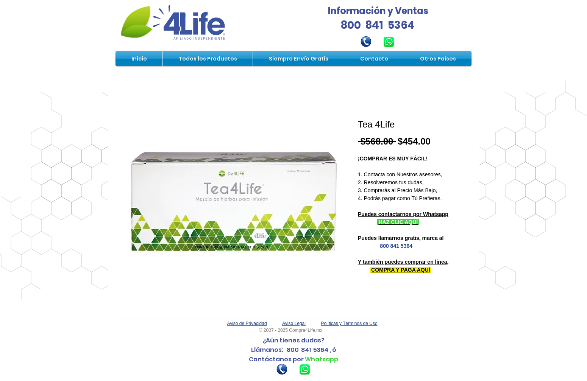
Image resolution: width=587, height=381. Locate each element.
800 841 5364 (378, 25)
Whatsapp (321, 359)
